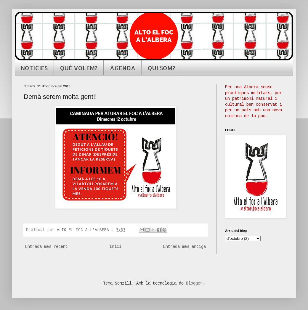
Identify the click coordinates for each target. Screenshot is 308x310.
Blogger (194, 283)
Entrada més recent (46, 246)
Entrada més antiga (184, 246)
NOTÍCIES (34, 68)
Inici (115, 246)
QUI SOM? (161, 68)
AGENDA (122, 68)
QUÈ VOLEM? (78, 68)
